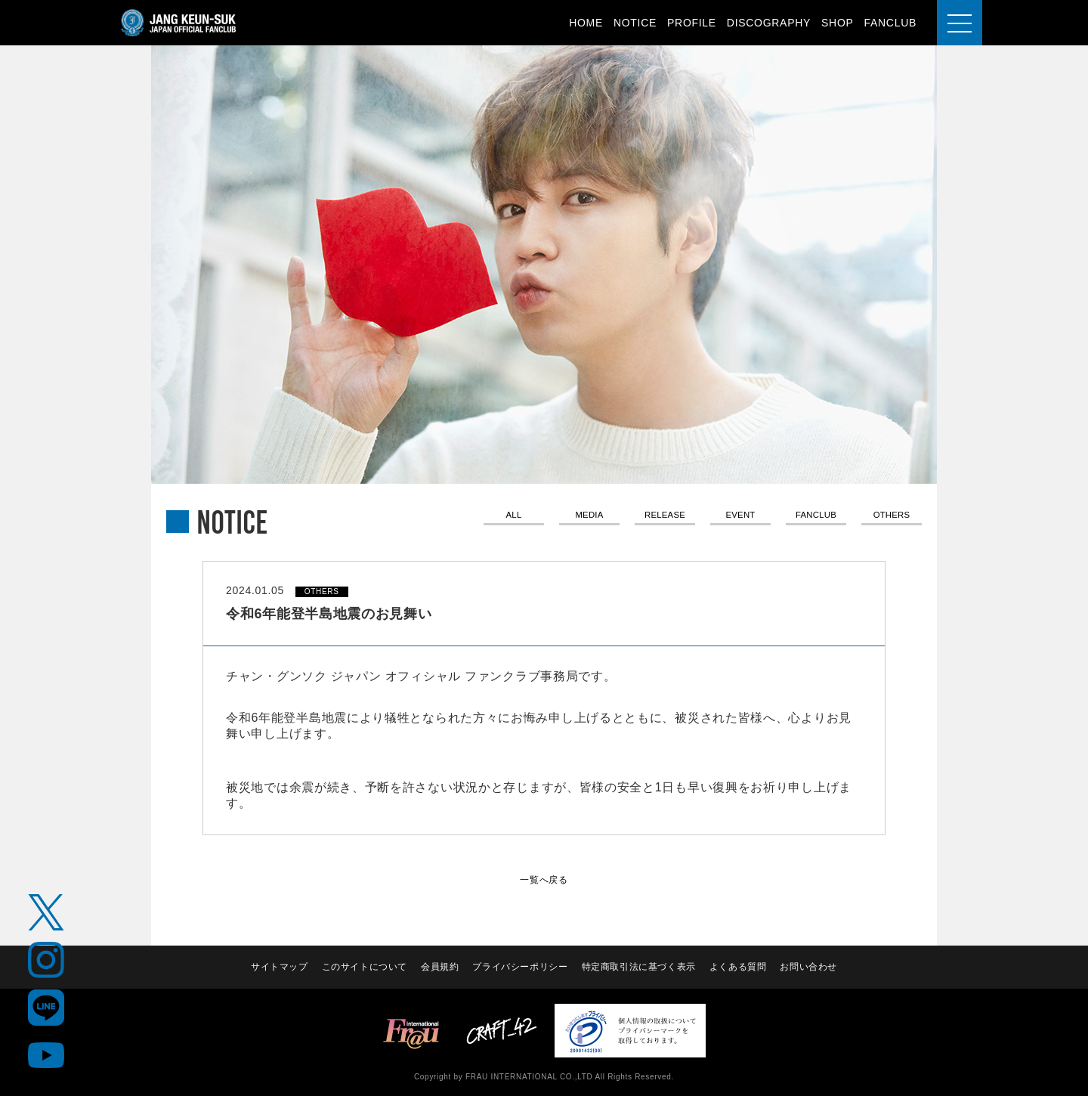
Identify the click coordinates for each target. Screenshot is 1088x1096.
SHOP (837, 23)
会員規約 (439, 966)
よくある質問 (739, 966)
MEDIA (589, 516)
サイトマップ (277, 966)
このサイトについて (363, 966)
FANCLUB (890, 23)
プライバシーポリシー (520, 966)
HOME (586, 23)
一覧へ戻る (544, 879)
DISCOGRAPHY (769, 23)
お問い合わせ (810, 966)
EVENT (740, 516)
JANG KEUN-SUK (179, 22)
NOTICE (635, 23)
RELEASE (664, 516)
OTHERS (892, 516)
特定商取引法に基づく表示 (639, 966)
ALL (513, 516)
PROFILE (691, 23)
